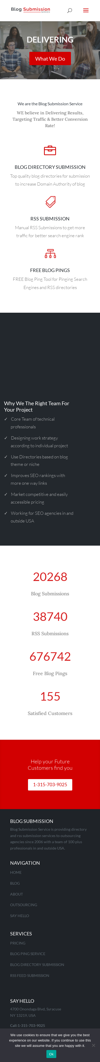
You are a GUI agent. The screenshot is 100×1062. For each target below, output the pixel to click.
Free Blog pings (50, 270)
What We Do (50, 61)
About (16, 894)
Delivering (50, 42)
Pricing (17, 943)
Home (16, 872)
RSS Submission (50, 218)
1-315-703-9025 (50, 784)
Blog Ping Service (27, 953)
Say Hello (19, 915)
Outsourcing (23, 904)
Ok (51, 1054)
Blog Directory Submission (50, 167)
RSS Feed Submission (29, 975)
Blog (15, 883)
